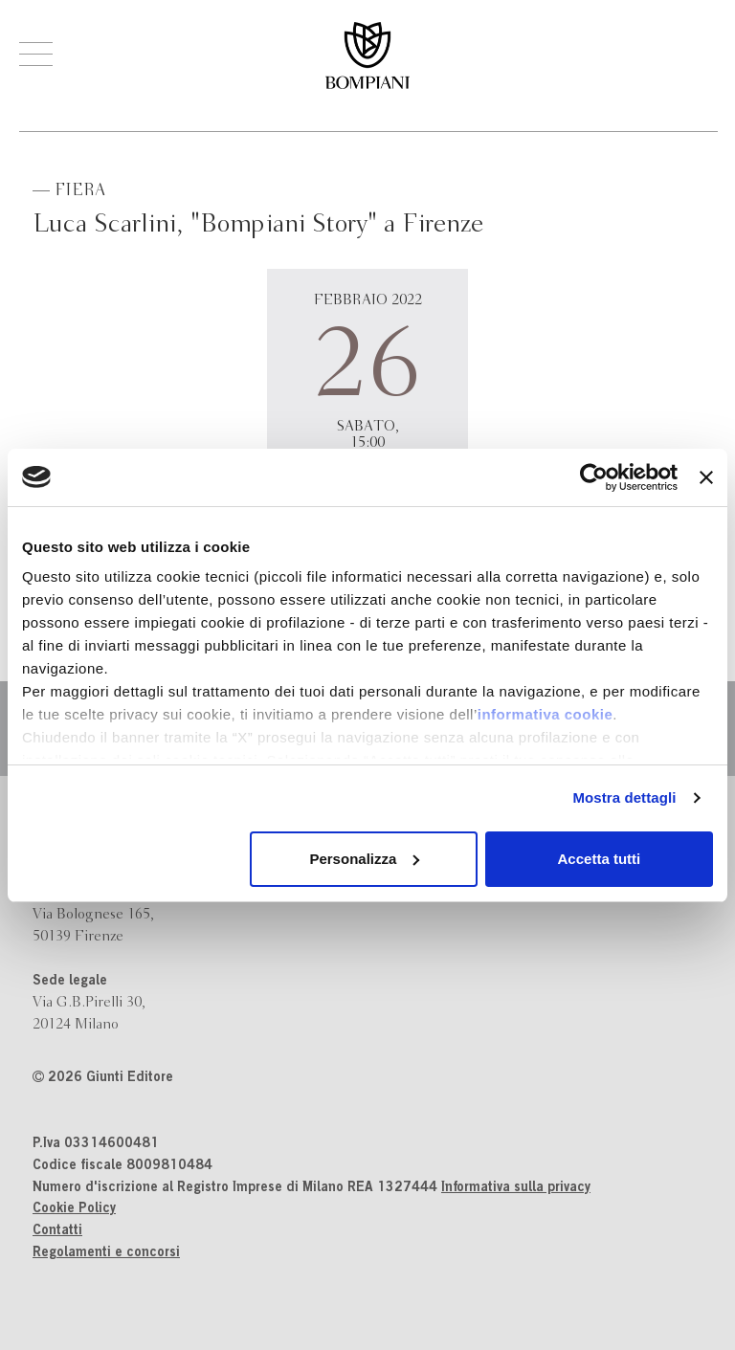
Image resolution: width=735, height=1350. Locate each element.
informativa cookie (545, 714)
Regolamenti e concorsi (106, 1253)
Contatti (57, 1231)
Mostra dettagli (624, 797)
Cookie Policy (74, 1209)
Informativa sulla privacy (515, 1188)
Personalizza (364, 859)
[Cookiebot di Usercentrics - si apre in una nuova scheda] (594, 477)
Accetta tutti (599, 859)
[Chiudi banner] (706, 477)
